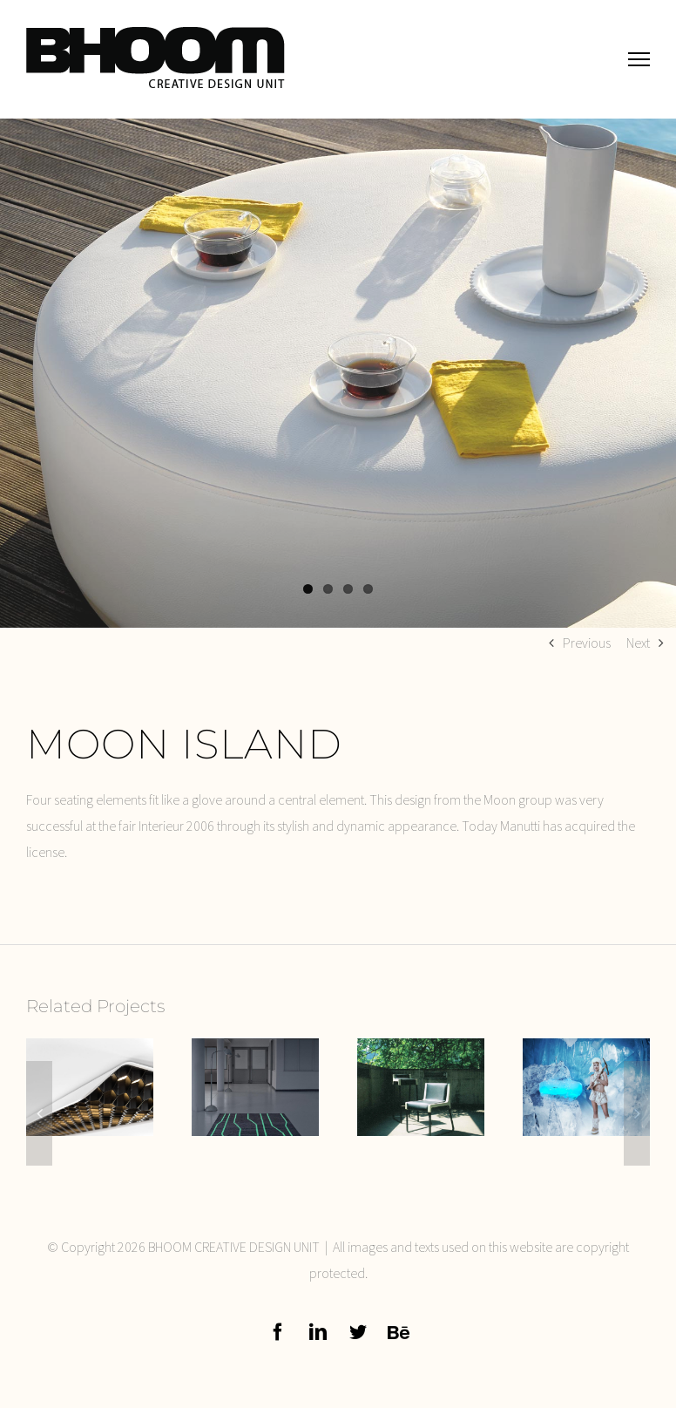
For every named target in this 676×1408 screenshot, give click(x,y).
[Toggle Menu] (639, 58)
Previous (587, 642)
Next (638, 642)
